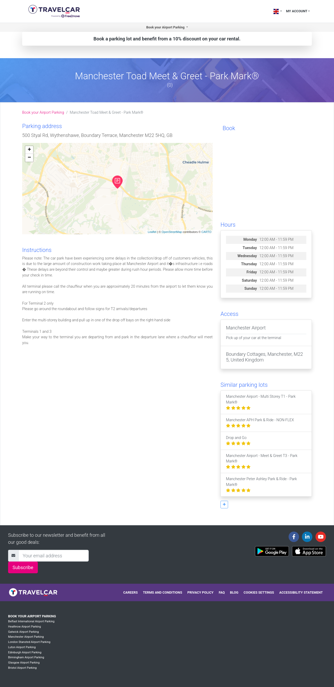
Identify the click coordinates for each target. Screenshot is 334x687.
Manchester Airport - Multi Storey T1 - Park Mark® (261, 402)
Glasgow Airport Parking (24, 662)
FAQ (222, 592)
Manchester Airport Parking (26, 636)
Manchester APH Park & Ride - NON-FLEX (260, 423)
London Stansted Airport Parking (29, 642)
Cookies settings (259, 592)
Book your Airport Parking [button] (165, 27)
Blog (234, 592)
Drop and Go (238, 441)
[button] (224, 504)
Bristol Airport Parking (22, 668)
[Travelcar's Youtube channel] (320, 537)
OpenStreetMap (172, 231)
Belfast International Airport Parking (31, 621)
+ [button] (29, 150)
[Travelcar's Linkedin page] (307, 537)
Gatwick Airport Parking (23, 632)
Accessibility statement (301, 592)
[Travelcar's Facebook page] (294, 537)
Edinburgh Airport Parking (24, 652)
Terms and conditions (162, 592)
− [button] (29, 158)
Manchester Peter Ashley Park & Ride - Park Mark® (261, 484)
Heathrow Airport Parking (24, 626)
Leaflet (152, 231)
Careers (130, 592)
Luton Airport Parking (22, 647)
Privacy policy (200, 592)
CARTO (206, 231)
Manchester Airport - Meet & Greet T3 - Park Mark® (261, 461)
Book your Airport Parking (43, 112)
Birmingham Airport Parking (26, 657)
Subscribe (23, 567)
